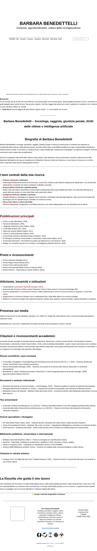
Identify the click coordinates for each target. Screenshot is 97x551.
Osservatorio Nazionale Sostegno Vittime (28, 287)
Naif (59, 39)
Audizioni (6, 292)
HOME (12, 39)
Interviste (45, 39)
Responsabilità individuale (13, 187)
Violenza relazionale (10, 180)
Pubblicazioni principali (17, 216)
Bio (17, 39)
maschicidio (43, 182)
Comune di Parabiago (66, 289)
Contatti (83, 514)
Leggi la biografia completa (50, 528)
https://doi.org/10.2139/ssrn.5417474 (16, 374)
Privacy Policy (83, 510)
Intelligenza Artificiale (11, 195)
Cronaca (30, 39)
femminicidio (33, 182)
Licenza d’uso (83, 512)
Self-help (53, 39)
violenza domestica (67, 292)
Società (23, 39)
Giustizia (37, 39)
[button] (86, 39)
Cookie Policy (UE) (83, 516)
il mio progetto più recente (58, 109)
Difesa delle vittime (10, 202)
